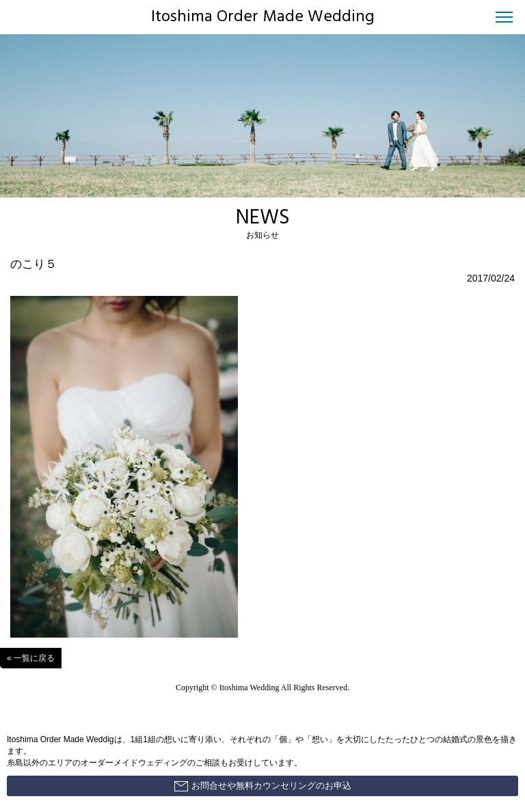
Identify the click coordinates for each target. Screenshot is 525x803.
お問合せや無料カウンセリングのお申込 (262, 785)
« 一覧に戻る (31, 658)
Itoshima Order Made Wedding (263, 17)
